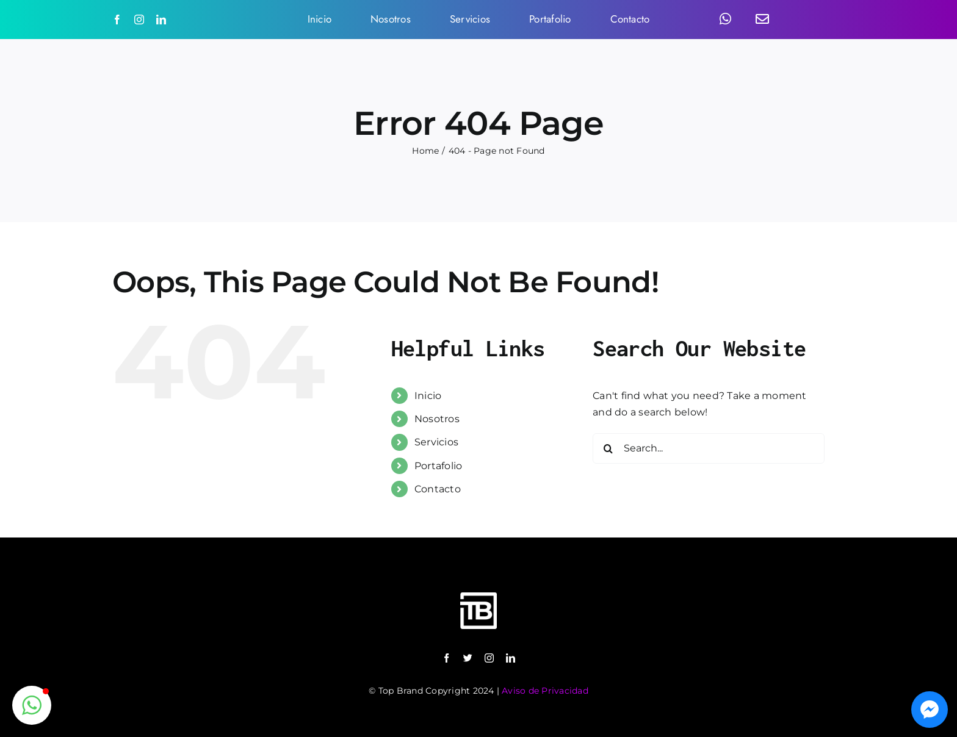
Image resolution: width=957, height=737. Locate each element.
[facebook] (117, 19)
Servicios (436, 442)
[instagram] (139, 19)
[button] (31, 705)
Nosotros (437, 419)
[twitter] (467, 658)
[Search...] (709, 448)
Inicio (427, 395)
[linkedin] (161, 19)
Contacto (437, 489)
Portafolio (438, 466)
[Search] (608, 448)
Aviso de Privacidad (545, 690)
